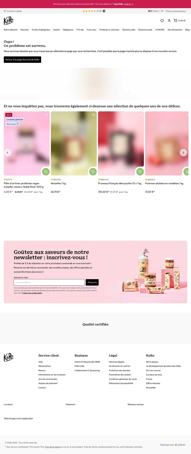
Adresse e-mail (21, 277)
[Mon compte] (169, 21)
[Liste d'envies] (162, 21)
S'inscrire (92, 282)
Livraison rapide (13, 11)
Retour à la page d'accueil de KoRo (22, 59)
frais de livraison (52, 447)
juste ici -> (128, 4)
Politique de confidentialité (32, 293)
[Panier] (179, 20)
